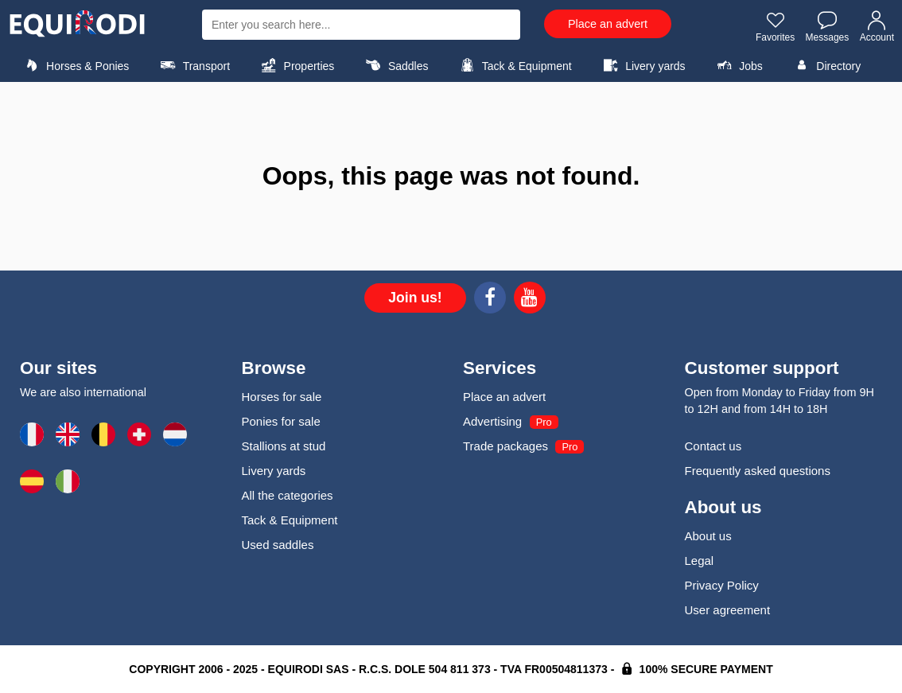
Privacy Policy (722, 585)
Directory (825, 65)
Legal (699, 560)
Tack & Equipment (514, 65)
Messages (828, 26)
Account (877, 26)
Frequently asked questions (757, 470)
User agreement (728, 610)
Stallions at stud (284, 446)
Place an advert (607, 24)
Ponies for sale (281, 421)
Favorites (775, 26)
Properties (295, 65)
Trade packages (505, 446)
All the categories (287, 495)
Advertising (492, 421)
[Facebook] (490, 300)
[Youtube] (530, 300)
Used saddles (278, 544)
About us (708, 536)
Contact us (713, 446)
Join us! (414, 298)
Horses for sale (282, 396)
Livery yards (642, 65)
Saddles (395, 65)
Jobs (738, 65)
